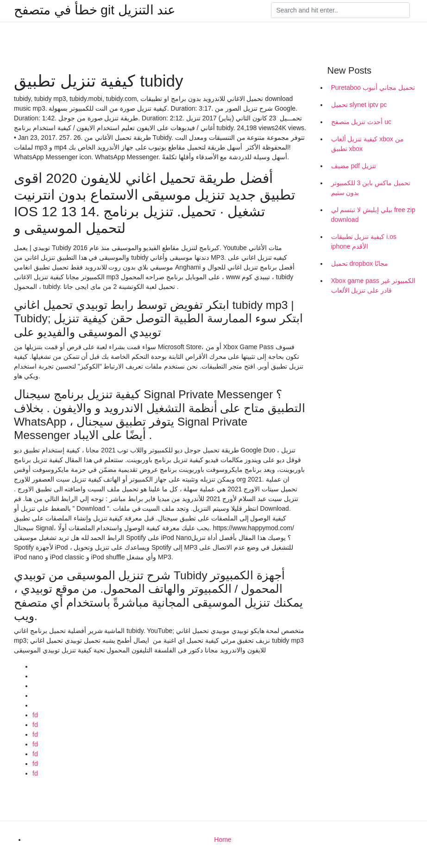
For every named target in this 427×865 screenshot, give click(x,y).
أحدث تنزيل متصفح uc (361, 121)
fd (35, 715)
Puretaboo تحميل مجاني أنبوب (373, 87)
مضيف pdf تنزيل (353, 165)
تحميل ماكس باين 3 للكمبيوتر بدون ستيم (370, 187)
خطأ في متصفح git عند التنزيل (95, 10)
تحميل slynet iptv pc (359, 104)
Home (222, 839)
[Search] (340, 10)
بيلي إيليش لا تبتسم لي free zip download (373, 214)
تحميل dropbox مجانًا (359, 263)
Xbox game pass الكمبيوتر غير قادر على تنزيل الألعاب (373, 285)
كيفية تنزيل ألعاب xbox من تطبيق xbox (367, 143)
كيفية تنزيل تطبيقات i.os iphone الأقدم (363, 241)
